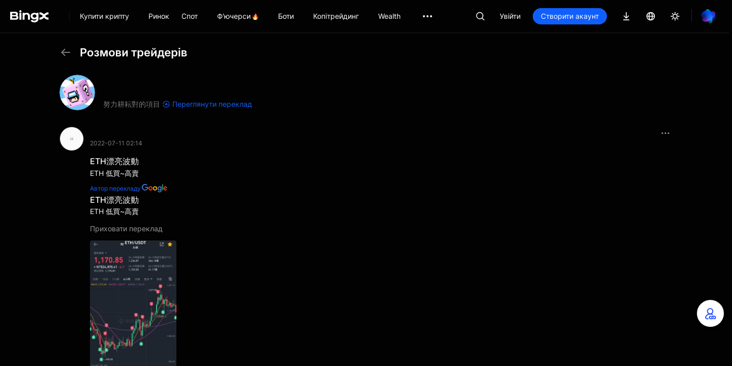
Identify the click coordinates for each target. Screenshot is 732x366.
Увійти (510, 16)
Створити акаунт (570, 16)
